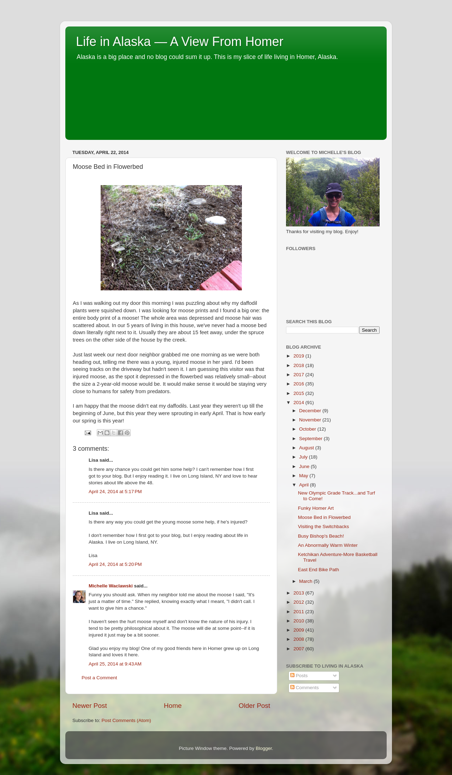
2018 (299, 365)
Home (173, 705)
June (305, 466)
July (304, 457)
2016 (299, 383)
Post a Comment (99, 677)
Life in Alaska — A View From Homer (180, 41)
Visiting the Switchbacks (323, 526)
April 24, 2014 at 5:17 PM (115, 491)
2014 (299, 402)
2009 (299, 630)
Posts (299, 675)
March (306, 581)
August (307, 447)
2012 (299, 602)
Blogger (264, 748)
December (310, 410)
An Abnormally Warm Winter (328, 545)
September (311, 438)
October (308, 429)
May (304, 475)
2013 (299, 593)
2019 (299, 356)
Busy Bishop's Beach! (321, 536)
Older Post (254, 705)
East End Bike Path (318, 569)
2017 (299, 374)
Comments (304, 687)
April (304, 484)
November (310, 419)
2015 (299, 393)
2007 (299, 648)
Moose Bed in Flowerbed (324, 517)
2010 (299, 620)
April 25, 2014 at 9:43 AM (115, 664)
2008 (299, 639)
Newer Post (89, 705)
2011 (299, 611)
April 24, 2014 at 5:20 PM (115, 564)
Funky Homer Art (316, 508)
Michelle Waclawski (111, 585)
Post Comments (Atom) (126, 720)
